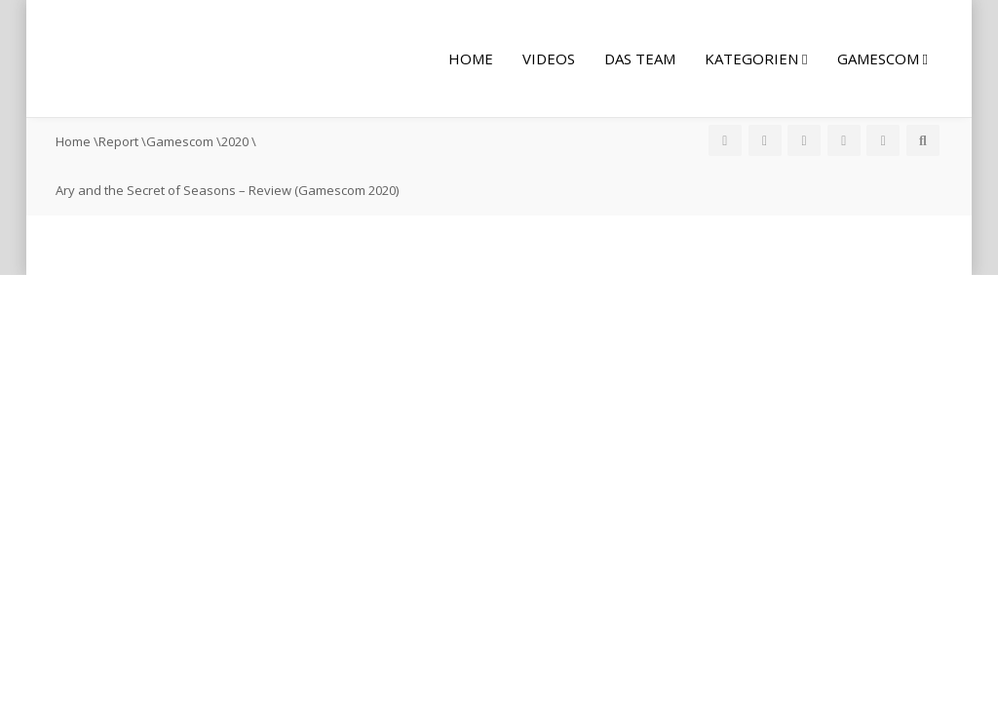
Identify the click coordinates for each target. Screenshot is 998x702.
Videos (548, 58)
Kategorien (756, 58)
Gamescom (882, 58)
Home (470, 58)
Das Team (639, 58)
